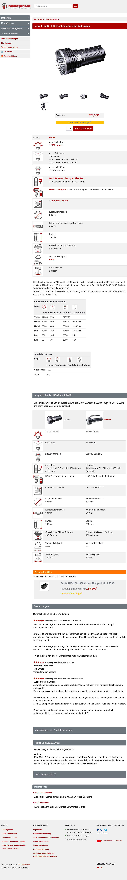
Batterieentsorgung (41, 849)
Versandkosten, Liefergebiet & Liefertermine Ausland (13, 846)
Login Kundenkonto (9, 834)
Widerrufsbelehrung (41, 841)
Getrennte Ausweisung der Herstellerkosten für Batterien (45, 854)
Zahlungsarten (7, 830)
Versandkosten (24, 864)
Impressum (37, 830)
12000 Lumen (56, 145)
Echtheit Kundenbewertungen (13, 841)
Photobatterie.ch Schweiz (109, 841)
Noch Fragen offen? (45, 774)
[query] (53, 6)
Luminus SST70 (60, 200)
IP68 (51, 259)
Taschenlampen (38, 19)
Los (75, 6)
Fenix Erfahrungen (41, 803)
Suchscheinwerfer (52, 19)
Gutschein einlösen (9, 838)
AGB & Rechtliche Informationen (46, 838)
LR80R (107, 419)
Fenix (52, 137)
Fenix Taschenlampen (42, 793)
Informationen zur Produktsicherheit (53, 730)
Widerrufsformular (40, 845)
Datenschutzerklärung (42, 834)
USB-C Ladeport (57, 189)
